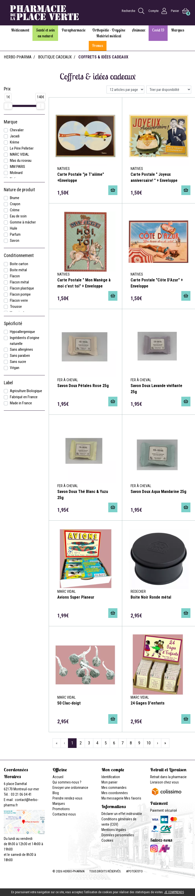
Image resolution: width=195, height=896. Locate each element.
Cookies (107, 840)
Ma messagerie (112, 798)
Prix (7, 88)
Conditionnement (19, 255)
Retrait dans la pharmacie (168, 777)
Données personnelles (117, 835)
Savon (14, 240)
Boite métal (18, 270)
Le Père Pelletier (21, 148)
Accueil (57, 777)
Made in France (21, 403)
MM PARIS (17, 166)
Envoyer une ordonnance (70, 788)
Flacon (15, 276)
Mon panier (109, 782)
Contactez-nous (64, 814)
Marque (10, 121)
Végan (14, 367)
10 (149, 743)
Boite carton (19, 264)
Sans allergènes (21, 349)
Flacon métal (19, 282)
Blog (55, 793)
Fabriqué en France (24, 397)
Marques (58, 804)
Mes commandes (114, 788)
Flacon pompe (20, 294)
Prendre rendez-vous (67, 798)
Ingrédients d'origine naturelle (24, 340)
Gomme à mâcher (23, 222)
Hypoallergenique (22, 331)
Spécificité (13, 323)
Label (8, 382)
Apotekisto (134, 871)
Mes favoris (132, 798)
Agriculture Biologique (26, 391)
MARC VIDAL (19, 154)
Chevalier (17, 130)
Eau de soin (18, 216)
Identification (110, 777)
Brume (14, 198)
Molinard (16, 172)
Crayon (15, 204)
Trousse (16, 306)
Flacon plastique (22, 288)
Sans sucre (18, 361)
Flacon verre (19, 300)
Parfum (15, 234)
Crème (15, 210)
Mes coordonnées (114, 793)
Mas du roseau (20, 160)
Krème (14, 142)
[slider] (8, 105)
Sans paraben (20, 355)
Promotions (61, 809)
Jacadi (15, 136)
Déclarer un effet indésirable (121, 814)
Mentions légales (113, 830)
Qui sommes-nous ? (66, 782)
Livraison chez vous (164, 782)
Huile (13, 228)
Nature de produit (19, 189)
